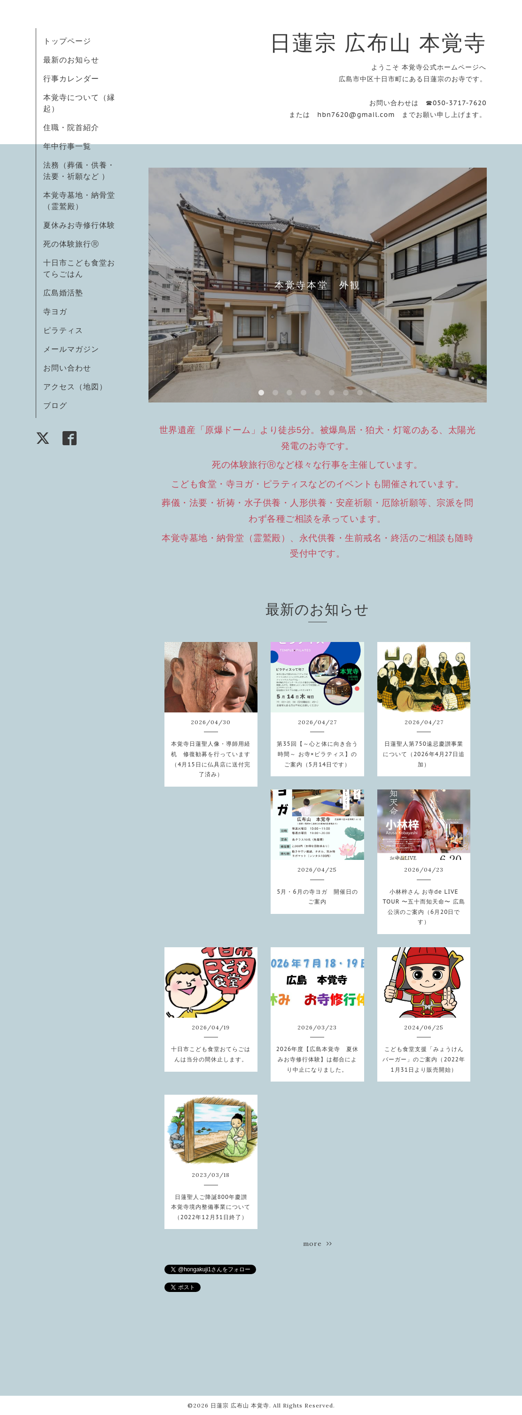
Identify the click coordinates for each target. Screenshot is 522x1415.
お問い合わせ (67, 367)
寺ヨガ (55, 311)
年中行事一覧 (67, 146)
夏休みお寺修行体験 (79, 225)
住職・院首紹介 (71, 127)
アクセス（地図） (75, 386)
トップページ (67, 41)
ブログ (55, 405)
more (317, 1243)
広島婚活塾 (63, 292)
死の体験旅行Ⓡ (71, 243)
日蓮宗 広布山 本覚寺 (378, 42)
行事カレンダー (71, 78)
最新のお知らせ (71, 59)
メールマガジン (71, 349)
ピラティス (63, 330)
